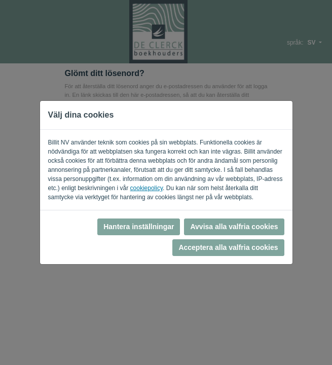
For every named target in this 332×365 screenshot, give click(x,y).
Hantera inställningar (138, 227)
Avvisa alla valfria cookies (234, 227)
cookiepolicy (146, 188)
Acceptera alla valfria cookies (228, 247)
